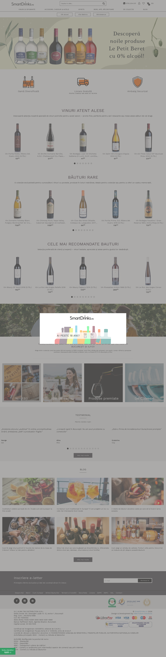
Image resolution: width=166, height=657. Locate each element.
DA (85, 334)
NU (91, 334)
